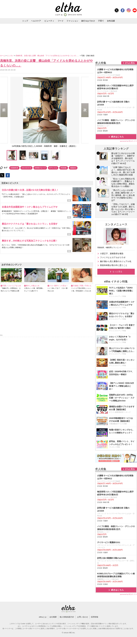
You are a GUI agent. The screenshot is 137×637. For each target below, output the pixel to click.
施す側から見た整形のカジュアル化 (115, 261)
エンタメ (10, 56)
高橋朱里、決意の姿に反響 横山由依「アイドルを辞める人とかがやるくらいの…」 (48, 56)
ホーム (3, 56)
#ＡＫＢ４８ (26, 168)
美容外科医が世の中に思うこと (113, 265)
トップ (25, 21)
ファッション (72, 21)
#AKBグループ (40, 168)
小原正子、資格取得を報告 (111, 253)
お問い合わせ (82, 617)
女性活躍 (111, 21)
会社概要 (53, 617)
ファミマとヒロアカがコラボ (112, 257)
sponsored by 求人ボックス (128, 141)
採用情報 (94, 617)
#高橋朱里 (14, 168)
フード (61, 21)
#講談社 (73, 168)
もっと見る (117, 271)
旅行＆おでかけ (88, 21)
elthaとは (42, 617)
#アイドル (53, 168)
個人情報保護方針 (67, 617)
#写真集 (64, 168)
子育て (101, 21)
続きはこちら (117, 136)
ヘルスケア (36, 21)
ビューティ (49, 21)
